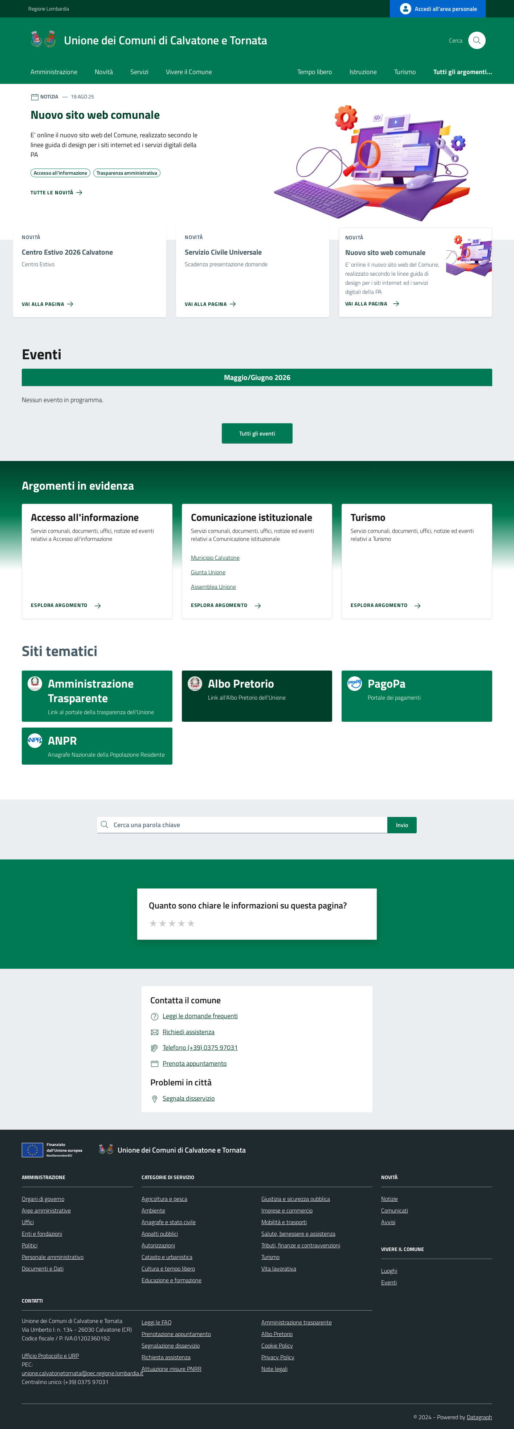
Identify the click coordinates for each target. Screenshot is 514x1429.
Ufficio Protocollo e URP (50, 1355)
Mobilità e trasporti (284, 1222)
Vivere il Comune (189, 72)
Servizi (139, 72)
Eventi (389, 1282)
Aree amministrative (46, 1210)
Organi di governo (43, 1198)
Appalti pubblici (160, 1233)
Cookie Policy (277, 1345)
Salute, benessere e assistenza (298, 1233)
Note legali (274, 1368)
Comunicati (394, 1210)
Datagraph (479, 1417)
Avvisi (388, 1222)
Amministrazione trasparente (296, 1322)
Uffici (28, 1222)
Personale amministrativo (52, 1256)
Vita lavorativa (278, 1268)
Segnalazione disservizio (171, 1345)
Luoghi (389, 1270)
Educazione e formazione (171, 1280)
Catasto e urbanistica (167, 1256)
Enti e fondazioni (42, 1233)
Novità (104, 72)
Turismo (405, 72)
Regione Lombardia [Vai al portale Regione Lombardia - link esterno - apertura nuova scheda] (48, 8)
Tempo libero (314, 72)
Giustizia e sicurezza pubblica (295, 1198)
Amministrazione (53, 72)
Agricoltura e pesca (164, 1198)
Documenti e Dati (43, 1268)
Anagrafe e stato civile (169, 1222)
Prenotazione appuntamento (176, 1333)
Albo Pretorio (277, 1333)
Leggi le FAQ (157, 1322)
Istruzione (363, 72)
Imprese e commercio (287, 1210)
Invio (402, 825)
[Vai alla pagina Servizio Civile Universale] (212, 301)
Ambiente (153, 1210)
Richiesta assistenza (166, 1357)
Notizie (389, 1198)
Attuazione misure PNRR (171, 1368)
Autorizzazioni (158, 1245)
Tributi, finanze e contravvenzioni (300, 1245)
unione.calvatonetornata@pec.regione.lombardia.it (82, 1373)
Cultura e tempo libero (168, 1268)
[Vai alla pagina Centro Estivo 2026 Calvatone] (49, 301)
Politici (29, 1245)
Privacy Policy (277, 1357)
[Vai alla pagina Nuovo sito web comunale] (370, 301)
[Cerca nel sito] (477, 40)
